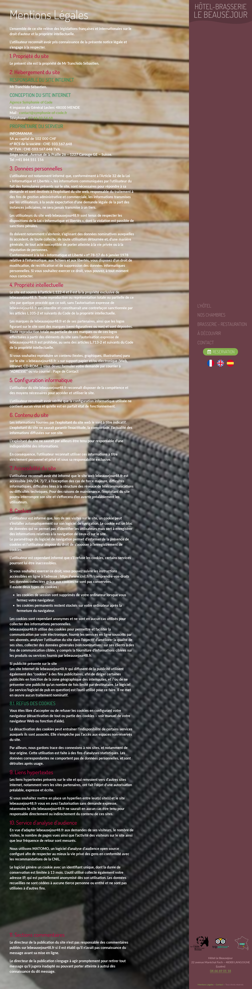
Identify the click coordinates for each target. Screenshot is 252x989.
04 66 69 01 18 (220, 971)
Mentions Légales (206, 984)
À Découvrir (209, 333)
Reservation (220, 351)
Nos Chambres (211, 315)
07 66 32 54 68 (40, 118)
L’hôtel (204, 306)
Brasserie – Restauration (222, 324)
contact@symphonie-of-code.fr (43, 113)
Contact (205, 342)
